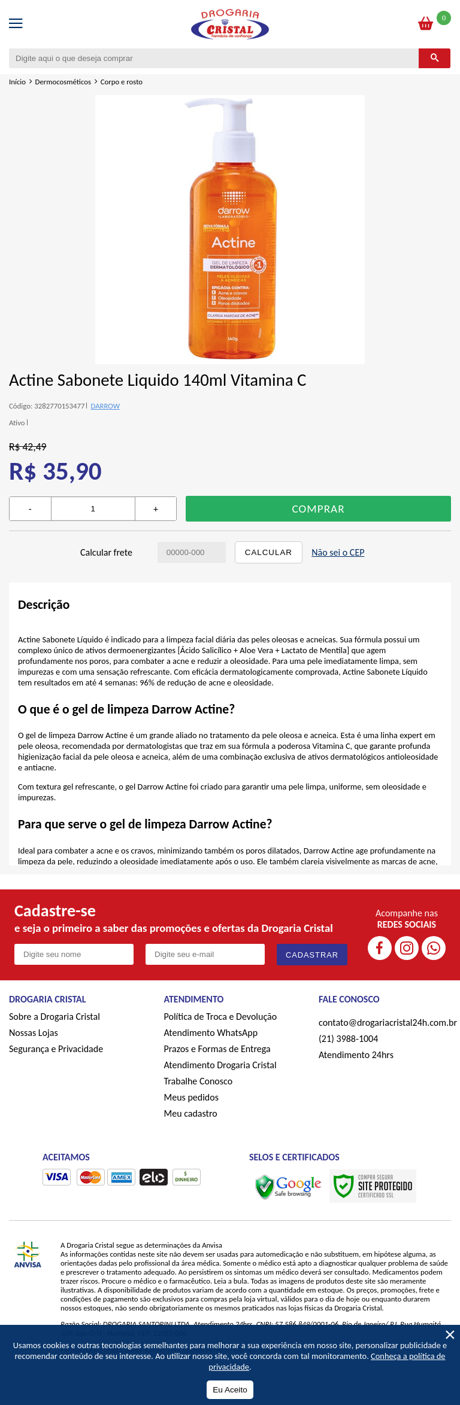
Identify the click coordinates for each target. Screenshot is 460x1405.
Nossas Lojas (33, 1032)
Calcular (268, 552)
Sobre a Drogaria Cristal (54, 1016)
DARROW (105, 405)
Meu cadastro (190, 1113)
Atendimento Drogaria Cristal (220, 1065)
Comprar (318, 509)
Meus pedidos (191, 1097)
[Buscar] (434, 58)
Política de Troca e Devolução (220, 1016)
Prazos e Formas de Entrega (217, 1048)
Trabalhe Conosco (198, 1081)
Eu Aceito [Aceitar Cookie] (230, 1389)
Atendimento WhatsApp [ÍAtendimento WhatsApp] (211, 1032)
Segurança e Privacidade (56, 1048)
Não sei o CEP (337, 552)
